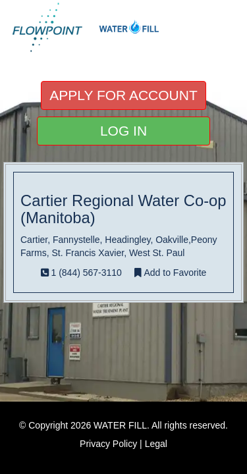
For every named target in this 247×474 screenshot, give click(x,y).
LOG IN (123, 130)
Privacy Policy (108, 443)
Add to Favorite (170, 272)
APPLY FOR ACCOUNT (123, 95)
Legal (156, 443)
